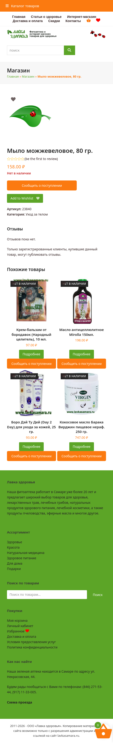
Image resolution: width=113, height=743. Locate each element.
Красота (13, 547)
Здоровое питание (21, 558)
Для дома (14, 563)
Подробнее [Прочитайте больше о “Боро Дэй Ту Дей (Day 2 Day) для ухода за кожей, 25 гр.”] (31, 446)
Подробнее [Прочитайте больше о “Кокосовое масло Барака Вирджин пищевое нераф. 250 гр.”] (81, 446)
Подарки (14, 568)
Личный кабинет (20, 626)
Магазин (28, 76)
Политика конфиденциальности (32, 647)
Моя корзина (17, 620)
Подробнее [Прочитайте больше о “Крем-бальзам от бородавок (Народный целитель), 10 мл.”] (31, 354)
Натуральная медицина (25, 552)
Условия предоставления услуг (31, 642)
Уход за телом (37, 214)
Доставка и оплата (21, 636)
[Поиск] (69, 50)
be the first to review (41, 158)
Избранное (18, 631)
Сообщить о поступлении (42, 185)
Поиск (98, 594)
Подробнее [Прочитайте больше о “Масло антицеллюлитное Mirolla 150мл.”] (81, 354)
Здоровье (14, 542)
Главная (13, 76)
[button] (22, 5)
